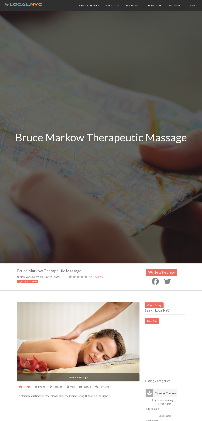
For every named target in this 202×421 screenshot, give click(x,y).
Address (56, 386)
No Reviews (96, 276)
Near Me (152, 321)
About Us (112, 5)
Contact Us (153, 5)
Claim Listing (154, 305)
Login (192, 5)
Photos (85, 386)
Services (132, 5)
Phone (40, 386)
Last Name (165, 415)
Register (174, 5)
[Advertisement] (173, 354)
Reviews (102, 386)
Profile (24, 386)
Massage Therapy (165, 393)
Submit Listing (89, 5)
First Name (164, 403)
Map (71, 386)
